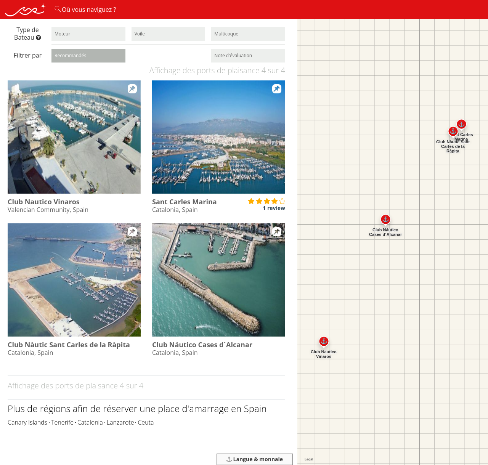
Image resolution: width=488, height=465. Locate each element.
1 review (274, 208)
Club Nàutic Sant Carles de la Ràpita (69, 344)
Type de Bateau (27, 33)
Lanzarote (120, 422)
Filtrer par (28, 55)
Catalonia (90, 422)
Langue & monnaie (254, 459)
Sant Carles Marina (184, 201)
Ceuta (146, 422)
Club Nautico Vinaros (44, 201)
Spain (255, 408)
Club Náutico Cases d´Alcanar (202, 344)
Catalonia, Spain (175, 209)
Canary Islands (27, 422)
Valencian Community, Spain (48, 209)
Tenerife (62, 422)
